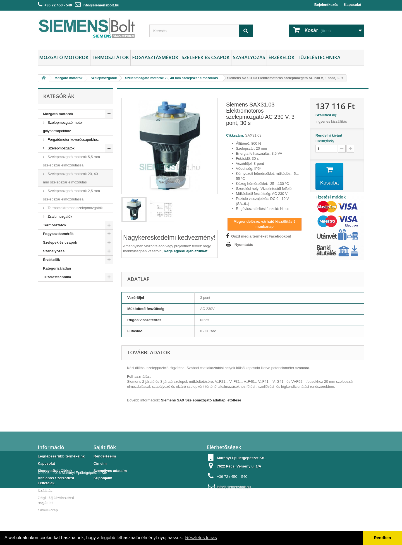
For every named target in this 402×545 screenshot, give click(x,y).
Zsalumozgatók (59, 216)
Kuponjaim (103, 478)
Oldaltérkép (48, 510)
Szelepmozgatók (61, 148)
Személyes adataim (110, 471)
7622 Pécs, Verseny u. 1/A (239, 466)
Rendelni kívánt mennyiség (328, 137)
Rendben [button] (382, 538)
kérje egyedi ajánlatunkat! (186, 251)
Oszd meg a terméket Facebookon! (261, 236)
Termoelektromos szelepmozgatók (75, 208)
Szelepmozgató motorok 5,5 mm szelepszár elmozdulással (71, 161)
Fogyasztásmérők (155, 57)
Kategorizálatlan (57, 268)
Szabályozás (249, 57)
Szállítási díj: (327, 115)
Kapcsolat (352, 5)
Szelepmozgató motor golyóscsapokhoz (63, 126)
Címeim (100, 463)
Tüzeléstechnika (319, 57)
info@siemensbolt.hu (101, 5)
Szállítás (45, 490)
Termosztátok (110, 57)
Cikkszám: (235, 135)
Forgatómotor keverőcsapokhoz (73, 139)
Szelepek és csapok (205, 57)
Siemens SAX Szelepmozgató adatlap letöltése (201, 400)
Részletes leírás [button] (201, 537)
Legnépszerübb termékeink (61, 456)
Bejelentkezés (326, 5)
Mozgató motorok (63, 57)
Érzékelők (281, 57)
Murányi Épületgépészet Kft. (84, 530)
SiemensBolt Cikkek (55, 471)
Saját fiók (105, 447)
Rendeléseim (105, 456)
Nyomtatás (243, 245)
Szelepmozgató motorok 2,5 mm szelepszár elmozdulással (71, 195)
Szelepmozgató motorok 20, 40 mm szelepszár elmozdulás (70, 178)
